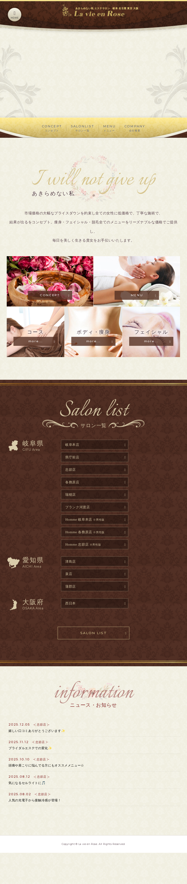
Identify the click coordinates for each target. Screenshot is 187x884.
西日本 (71, 622)
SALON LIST (93, 653)
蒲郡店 (71, 605)
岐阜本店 (73, 456)
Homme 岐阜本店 (86, 535)
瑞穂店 (71, 509)
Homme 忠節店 (85, 561)
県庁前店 (73, 469)
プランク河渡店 (79, 522)
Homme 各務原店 (86, 548)
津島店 (71, 579)
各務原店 (73, 496)
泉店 (69, 592)
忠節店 (71, 482)
